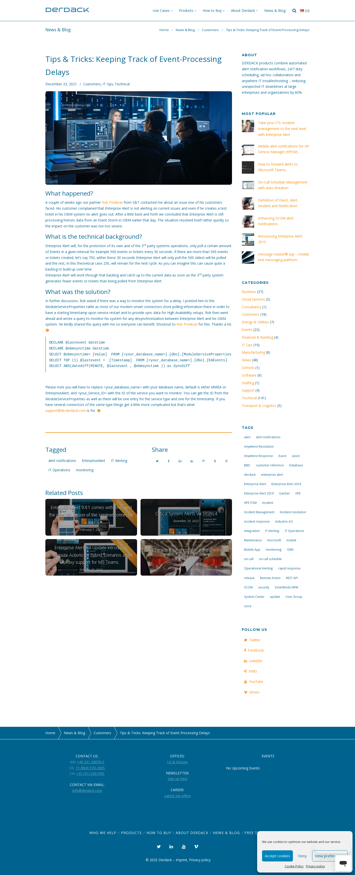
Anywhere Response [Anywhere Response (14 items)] (258, 456)
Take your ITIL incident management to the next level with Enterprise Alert (282, 128)
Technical (122, 84)
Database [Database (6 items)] (296, 465)
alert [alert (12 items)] (247, 437)
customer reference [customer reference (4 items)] (270, 465)
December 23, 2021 (61, 84)
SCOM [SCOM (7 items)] (248, 587)
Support (248, 390)
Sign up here (177, 778)
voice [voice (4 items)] (247, 606)
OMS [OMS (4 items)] (290, 549)
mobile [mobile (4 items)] (291, 540)
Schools (248, 367)
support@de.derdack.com (65, 410)
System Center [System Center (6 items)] (254, 597)
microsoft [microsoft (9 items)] (274, 540)
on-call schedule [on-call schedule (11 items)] (270, 559)
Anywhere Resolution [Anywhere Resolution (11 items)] (259, 446)
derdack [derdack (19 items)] (250, 474)
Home (164, 30)
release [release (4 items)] (249, 578)
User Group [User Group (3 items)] (293, 597)
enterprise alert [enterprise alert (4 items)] (272, 474)
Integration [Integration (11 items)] (252, 531)
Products (186, 10)
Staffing (248, 383)
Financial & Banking (257, 337)
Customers (210, 30)
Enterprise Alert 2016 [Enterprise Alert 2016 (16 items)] (286, 484)
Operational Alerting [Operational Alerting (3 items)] (258, 568)
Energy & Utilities (255, 322)
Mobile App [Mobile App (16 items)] (252, 549)
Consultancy (251, 307)
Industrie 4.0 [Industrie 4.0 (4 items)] (284, 521)
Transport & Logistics (259, 405)
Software (249, 375)
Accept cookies (277, 855)
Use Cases (161, 10)
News (246, 360)
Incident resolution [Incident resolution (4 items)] (293, 512)
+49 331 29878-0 (90, 762)
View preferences (330, 855)
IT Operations (59, 470)
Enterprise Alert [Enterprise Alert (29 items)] (255, 484)
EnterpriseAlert (93, 460)
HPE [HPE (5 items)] (298, 493)
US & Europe (177, 762)
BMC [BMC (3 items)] (247, 465)
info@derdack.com (87, 790)
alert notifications (62, 460)
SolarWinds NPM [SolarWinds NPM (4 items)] (286, 587)
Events (247, 329)
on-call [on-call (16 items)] (248, 559)
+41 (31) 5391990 (90, 773)
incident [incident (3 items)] (267, 503)
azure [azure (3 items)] (296, 456)
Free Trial (255, 832)
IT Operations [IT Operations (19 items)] (294, 531)
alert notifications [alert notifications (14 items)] (268, 437)
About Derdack (243, 10)
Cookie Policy (294, 866)
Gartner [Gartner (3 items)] (284, 493)
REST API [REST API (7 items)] (292, 578)
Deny (302, 855)
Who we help (102, 832)
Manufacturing (253, 352)
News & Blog (274, 10)
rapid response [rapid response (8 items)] (289, 568)
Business (249, 291)
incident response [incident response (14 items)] (257, 521)
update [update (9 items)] (275, 597)
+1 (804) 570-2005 (90, 768)
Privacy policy (315, 866)
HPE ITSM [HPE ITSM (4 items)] (250, 503)
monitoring (84, 470)
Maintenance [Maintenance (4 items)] (253, 540)
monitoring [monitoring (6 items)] (274, 549)
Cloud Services (253, 299)
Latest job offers (177, 795)
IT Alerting (119, 460)
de (305, 10)
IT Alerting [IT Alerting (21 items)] (272, 531)
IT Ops (108, 84)
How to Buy (212, 10)
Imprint (181, 859)
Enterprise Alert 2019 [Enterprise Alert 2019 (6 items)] (259, 493)
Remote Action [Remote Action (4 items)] (270, 578)
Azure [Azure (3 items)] (282, 456)
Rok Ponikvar (112, 202)
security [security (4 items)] (263, 587)
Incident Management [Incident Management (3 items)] (259, 512)
